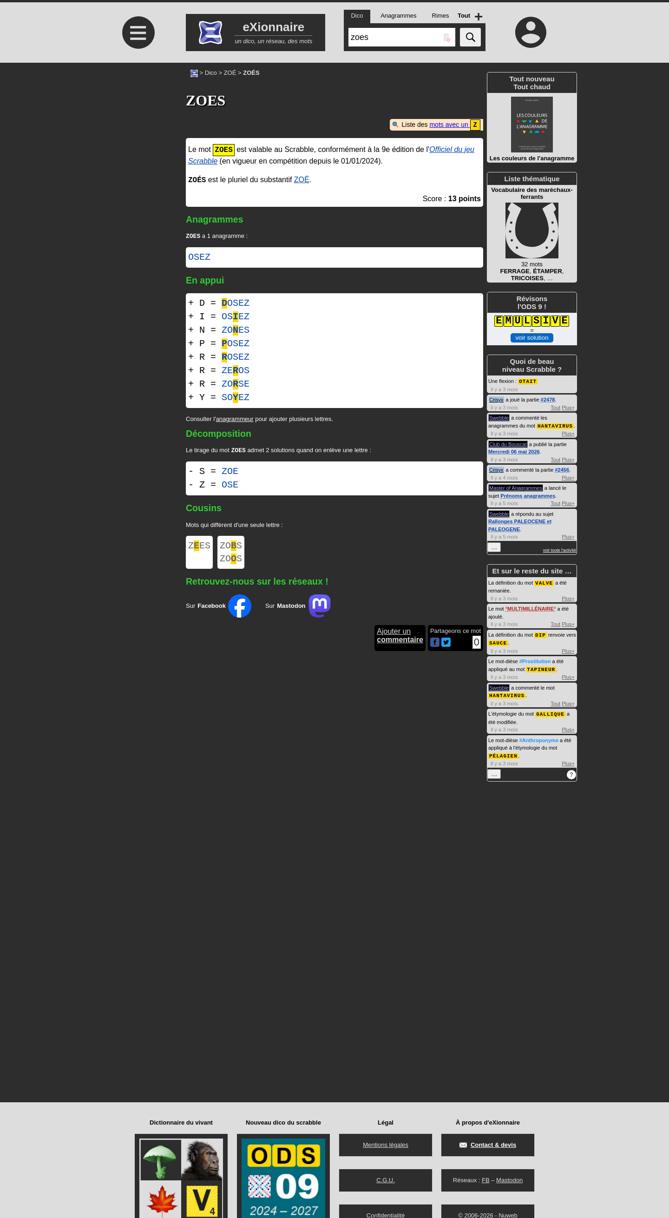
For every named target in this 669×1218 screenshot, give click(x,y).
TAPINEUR (541, 666)
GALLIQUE (550, 710)
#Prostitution (535, 659)
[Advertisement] (137, 141)
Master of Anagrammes (515, 487)
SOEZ (235, 398)
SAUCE (498, 640)
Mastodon (509, 1180)
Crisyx (496, 399)
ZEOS (235, 371)
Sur (218, 611)
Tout (555, 407)
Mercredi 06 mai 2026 (514, 451)
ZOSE (235, 384)
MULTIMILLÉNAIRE (530, 607)
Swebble (499, 417)
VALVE (544, 581)
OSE (230, 486)
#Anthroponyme (538, 736)
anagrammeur (235, 419)
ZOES (235, 330)
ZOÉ (230, 72)
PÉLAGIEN (503, 751)
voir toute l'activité (559, 549)
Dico (211, 72)
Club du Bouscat (508, 443)
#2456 (562, 469)
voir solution (531, 337)
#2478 (548, 399)
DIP (540, 633)
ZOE (230, 473)
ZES (199, 548)
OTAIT (528, 380)
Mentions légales (385, 1144)
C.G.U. (385, 1180)
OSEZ (199, 257)
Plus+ (568, 407)
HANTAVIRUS (555, 424)
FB (486, 1180)
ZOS (231, 548)
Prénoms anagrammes (527, 495)
